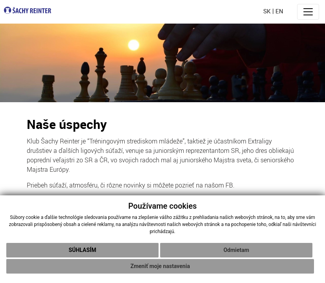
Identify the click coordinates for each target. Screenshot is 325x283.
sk (267, 11)
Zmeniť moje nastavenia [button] (160, 266)
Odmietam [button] (236, 250)
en (279, 11)
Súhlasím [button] (82, 250)
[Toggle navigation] (308, 12)
